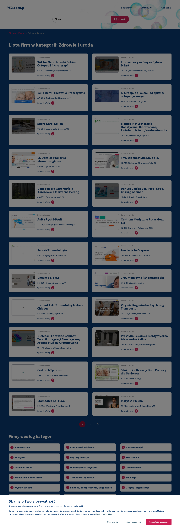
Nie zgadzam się (133, 522)
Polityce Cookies (104, 514)
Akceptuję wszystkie (159, 522)
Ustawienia (112, 522)
